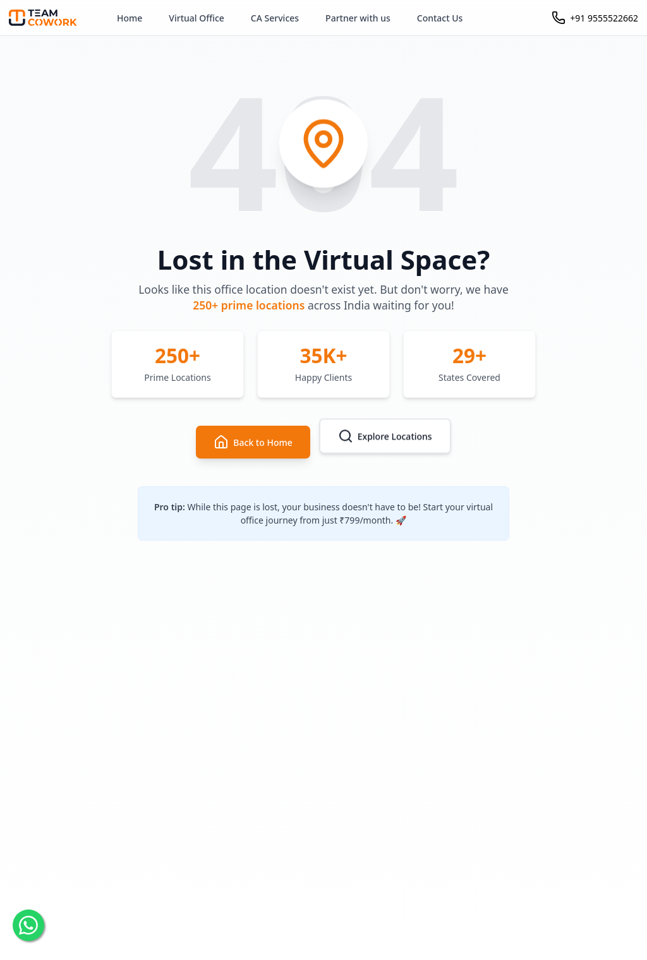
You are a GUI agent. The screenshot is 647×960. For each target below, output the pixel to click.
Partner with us (357, 18)
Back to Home (253, 442)
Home (129, 18)
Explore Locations (385, 436)
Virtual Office (196, 18)
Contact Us (440, 18)
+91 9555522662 (604, 18)
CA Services (275, 18)
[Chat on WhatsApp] (28, 925)
